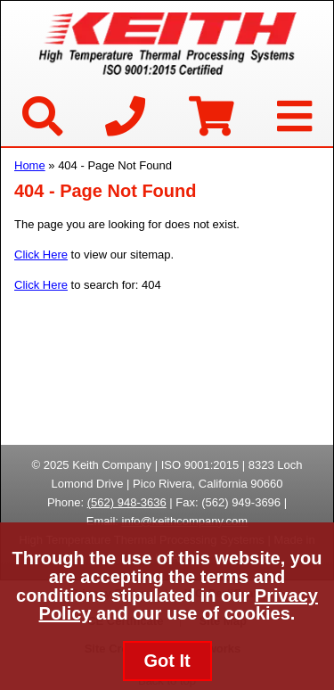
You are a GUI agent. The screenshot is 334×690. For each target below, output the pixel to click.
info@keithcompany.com (185, 521)
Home (29, 165)
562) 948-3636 (129, 502)
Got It (166, 660)
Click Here (41, 254)
